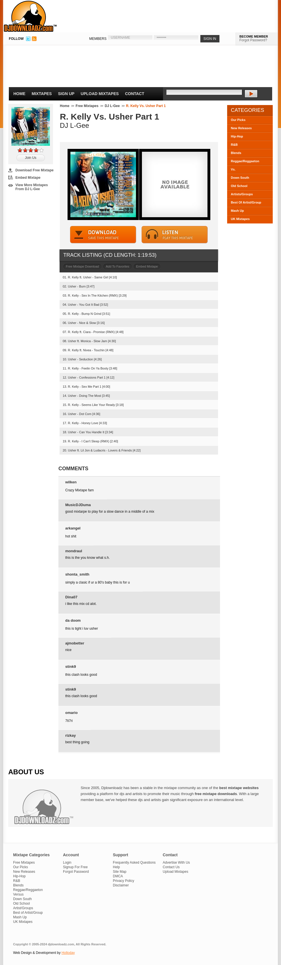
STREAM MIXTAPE (175, 234)
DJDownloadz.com (30, 16)
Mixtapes (42, 93)
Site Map (119, 872)
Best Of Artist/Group (246, 202)
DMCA (118, 876)
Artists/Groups (242, 194)
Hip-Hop (237, 136)
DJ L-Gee (112, 106)
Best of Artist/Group (28, 913)
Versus (18, 894)
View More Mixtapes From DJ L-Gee (31, 187)
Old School (239, 186)
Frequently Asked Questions (134, 863)
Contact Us (171, 867)
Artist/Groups (23, 908)
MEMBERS (98, 39)
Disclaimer (121, 885)
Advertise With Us (176, 863)
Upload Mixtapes (100, 93)
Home (19, 93)
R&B (234, 144)
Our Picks (238, 120)
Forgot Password (76, 872)
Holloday (68, 953)
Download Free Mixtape (34, 170)
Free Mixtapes (87, 106)
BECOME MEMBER (253, 36)
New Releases (241, 128)
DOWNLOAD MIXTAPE (103, 234)
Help (116, 867)
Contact (134, 93)
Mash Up (237, 210)
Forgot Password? (253, 40)
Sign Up (66, 93)
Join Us (30, 158)
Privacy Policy (123, 881)
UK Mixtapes (240, 219)
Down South (240, 177)
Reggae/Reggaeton (245, 161)
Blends (236, 153)
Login (67, 863)
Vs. (233, 169)
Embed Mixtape (27, 178)
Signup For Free (75, 867)
